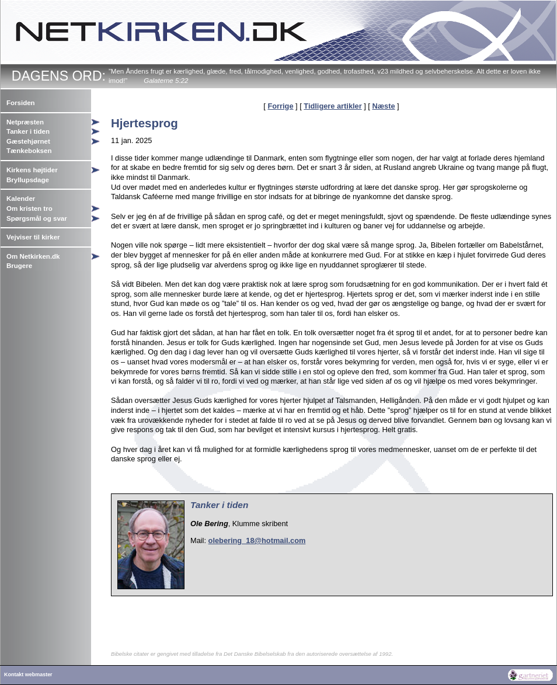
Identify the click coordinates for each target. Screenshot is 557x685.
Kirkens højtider (32, 169)
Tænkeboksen (28, 150)
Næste (383, 106)
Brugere (19, 265)
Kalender (20, 198)
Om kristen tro (29, 208)
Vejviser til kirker (33, 237)
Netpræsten (25, 122)
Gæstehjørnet (28, 141)
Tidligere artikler (332, 106)
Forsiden (20, 102)
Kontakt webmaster (28, 674)
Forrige (280, 106)
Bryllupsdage (27, 179)
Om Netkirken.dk (33, 256)
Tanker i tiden (28, 131)
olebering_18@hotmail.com (257, 540)
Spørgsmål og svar (36, 218)
